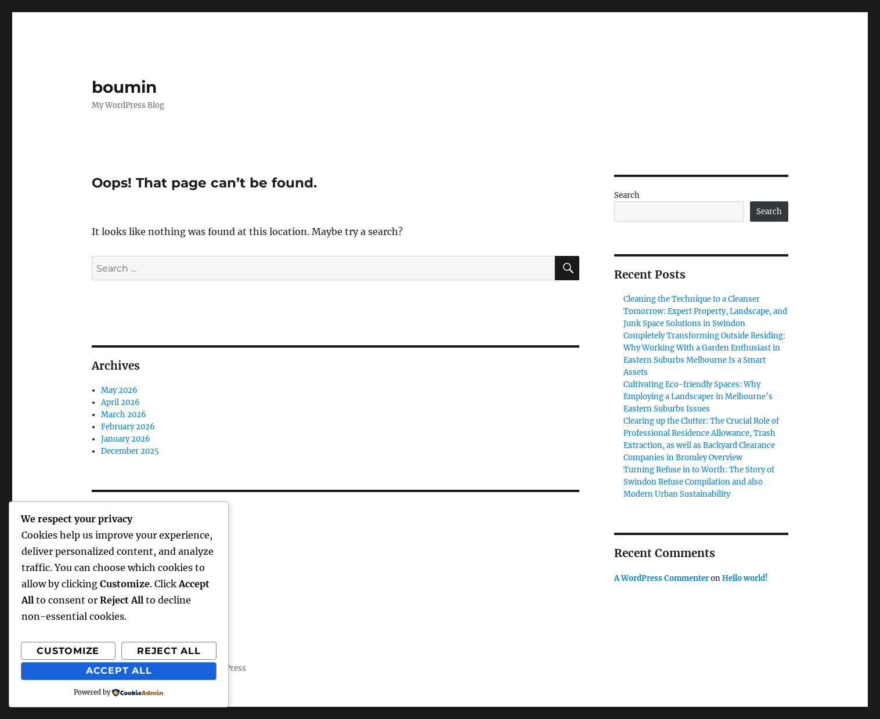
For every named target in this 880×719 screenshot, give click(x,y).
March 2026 (123, 415)
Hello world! (745, 578)
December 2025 (130, 451)
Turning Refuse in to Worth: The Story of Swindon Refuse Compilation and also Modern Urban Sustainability (698, 482)
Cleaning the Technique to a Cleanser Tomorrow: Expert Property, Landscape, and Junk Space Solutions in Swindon (705, 311)
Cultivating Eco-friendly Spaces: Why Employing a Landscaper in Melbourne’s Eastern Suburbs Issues (698, 397)
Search (627, 195)
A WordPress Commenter (661, 578)
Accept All (119, 670)
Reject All (169, 650)
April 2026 (120, 402)
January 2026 (125, 439)
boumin (124, 87)
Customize (68, 650)
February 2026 (128, 427)
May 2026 (119, 390)
